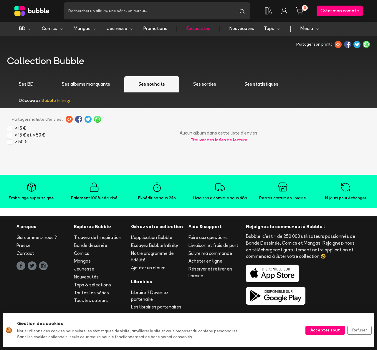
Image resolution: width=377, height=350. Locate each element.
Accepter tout (325, 330)
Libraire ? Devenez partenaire (149, 296)
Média (310, 28)
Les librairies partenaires (156, 307)
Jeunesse (120, 28)
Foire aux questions (208, 237)
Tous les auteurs (91, 300)
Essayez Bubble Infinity (154, 245)
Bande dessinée (90, 245)
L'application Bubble (151, 237)
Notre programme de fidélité (152, 257)
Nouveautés (241, 28)
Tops (272, 28)
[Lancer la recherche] (242, 10)
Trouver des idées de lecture (219, 140)
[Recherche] (148, 11)
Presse (23, 245)
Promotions (155, 28)
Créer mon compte (339, 11)
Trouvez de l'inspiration (97, 237)
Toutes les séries (91, 293)
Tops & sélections (92, 285)
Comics (53, 28)
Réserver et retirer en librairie (210, 272)
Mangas (85, 28)
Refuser (359, 330)
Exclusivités (198, 28)
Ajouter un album (148, 268)
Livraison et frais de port (213, 245)
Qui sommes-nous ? (36, 237)
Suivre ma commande (210, 253)
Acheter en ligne (205, 261)
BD (25, 28)
